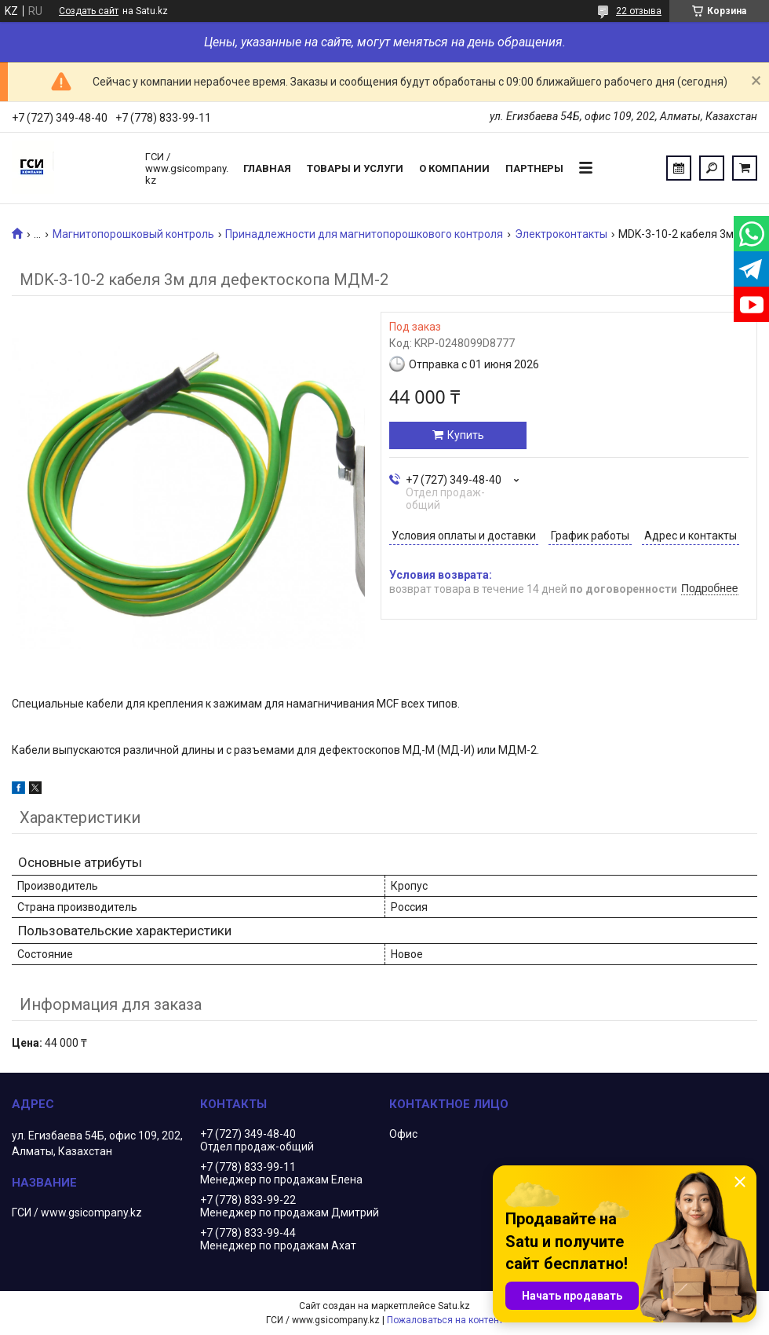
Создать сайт (88, 10)
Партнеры (534, 168)
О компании (454, 168)
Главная (267, 168)
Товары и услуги (355, 168)
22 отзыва (638, 10)
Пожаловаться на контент (445, 1320)
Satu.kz (454, 1305)
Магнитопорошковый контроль (133, 234)
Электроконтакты (561, 234)
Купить (465, 435)
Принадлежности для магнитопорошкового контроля (364, 234)
